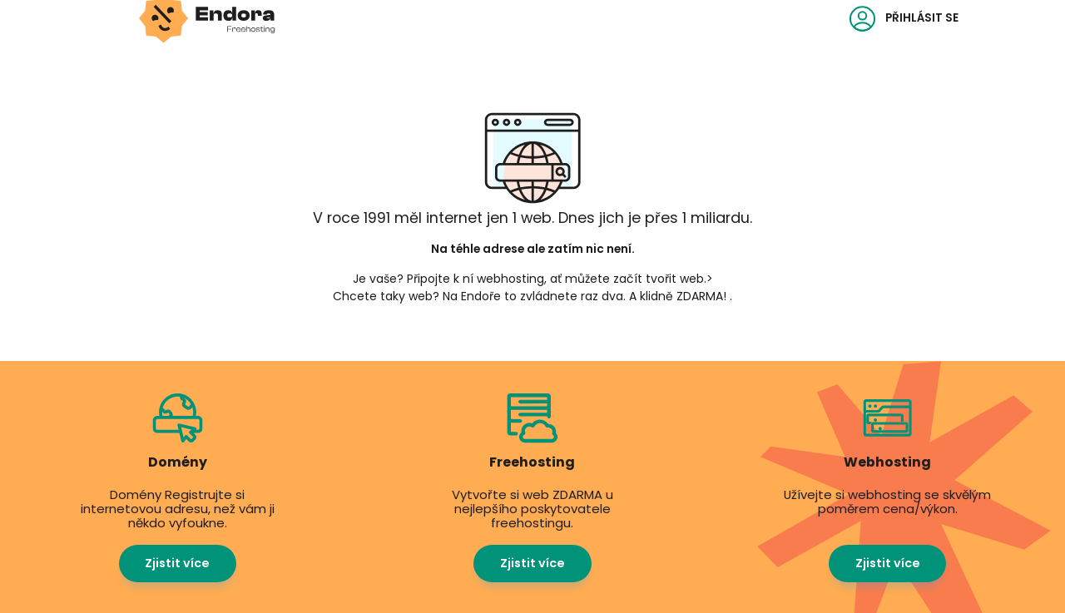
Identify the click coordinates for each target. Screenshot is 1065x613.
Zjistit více (177, 563)
